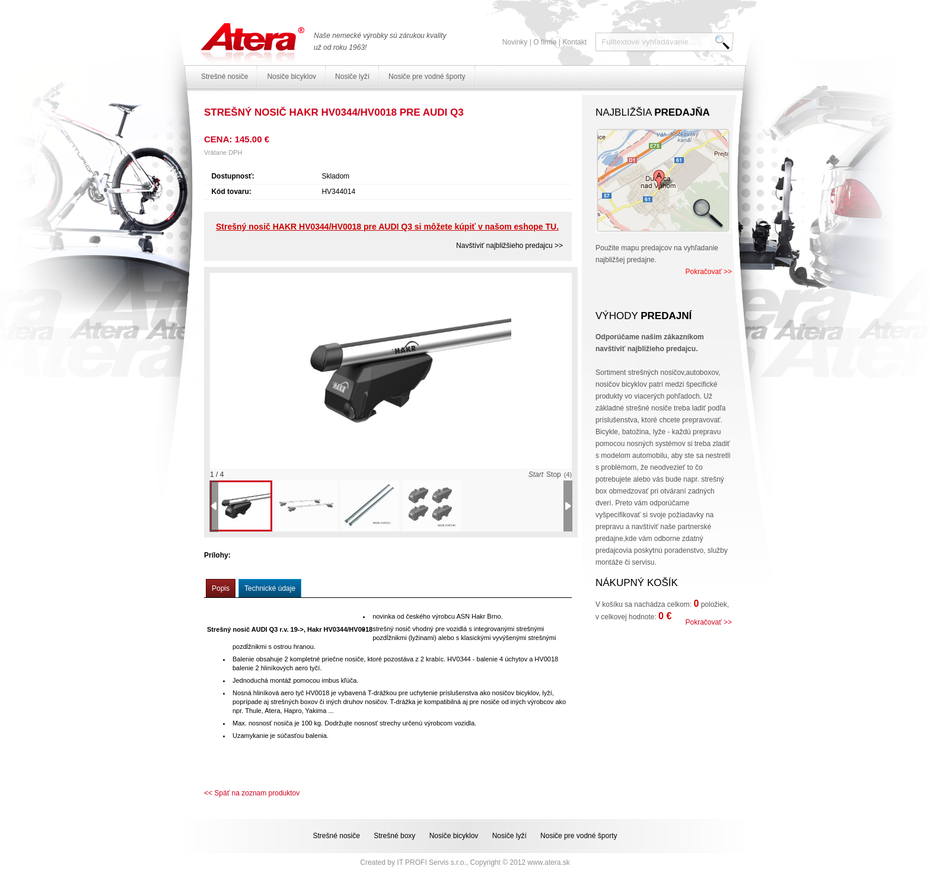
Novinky (515, 42)
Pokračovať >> (708, 272)
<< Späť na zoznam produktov (252, 793)
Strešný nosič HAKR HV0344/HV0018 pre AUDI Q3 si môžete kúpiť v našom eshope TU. (387, 226)
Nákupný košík (636, 582)
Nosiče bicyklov (291, 76)
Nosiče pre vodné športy (426, 76)
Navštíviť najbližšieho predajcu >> (509, 245)
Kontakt (574, 42)
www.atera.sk (548, 862)
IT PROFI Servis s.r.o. (431, 862)
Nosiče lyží (352, 76)
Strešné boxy (394, 836)
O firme (544, 42)
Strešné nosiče (224, 76)
